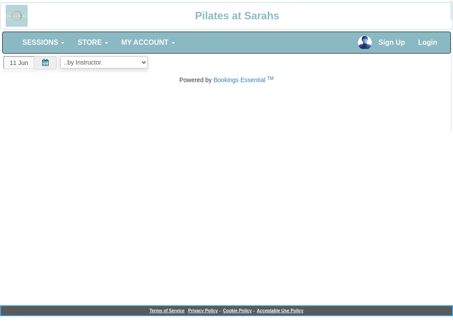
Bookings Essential (244, 79)
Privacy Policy (203, 310)
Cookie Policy (237, 310)
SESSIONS (43, 42)
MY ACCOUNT (148, 42)
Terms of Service (167, 310)
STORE (93, 42)
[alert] (451, 10)
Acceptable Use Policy (280, 310)
